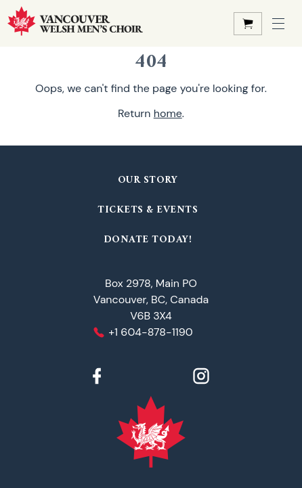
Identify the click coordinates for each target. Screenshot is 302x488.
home (168, 113)
